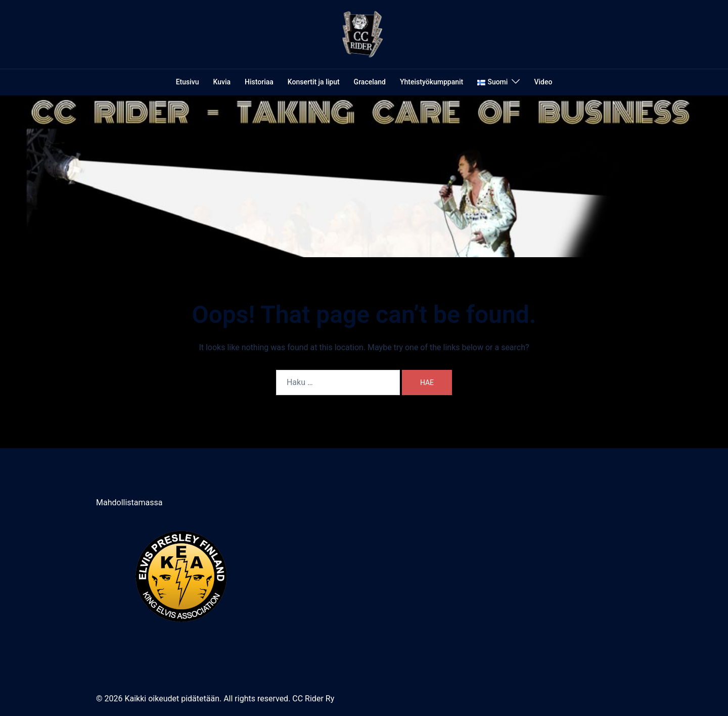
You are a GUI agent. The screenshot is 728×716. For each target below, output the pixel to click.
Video (543, 82)
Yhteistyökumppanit (431, 82)
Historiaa (259, 82)
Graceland (370, 82)
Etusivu (187, 82)
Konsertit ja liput (314, 82)
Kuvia (222, 82)
